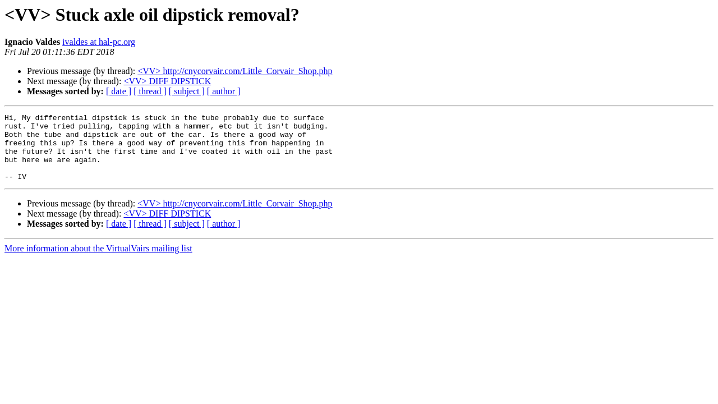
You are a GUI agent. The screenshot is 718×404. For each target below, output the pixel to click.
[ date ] (118, 91)
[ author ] (224, 91)
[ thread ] (150, 91)
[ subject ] (187, 91)
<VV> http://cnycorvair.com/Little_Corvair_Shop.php (234, 71)
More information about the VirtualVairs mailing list (98, 262)
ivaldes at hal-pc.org (98, 42)
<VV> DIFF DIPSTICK (167, 81)
